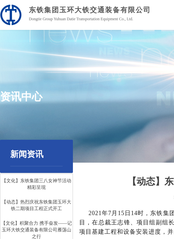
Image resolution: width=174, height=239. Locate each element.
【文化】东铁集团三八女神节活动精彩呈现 (36, 184)
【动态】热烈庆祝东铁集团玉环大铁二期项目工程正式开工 (36, 205)
